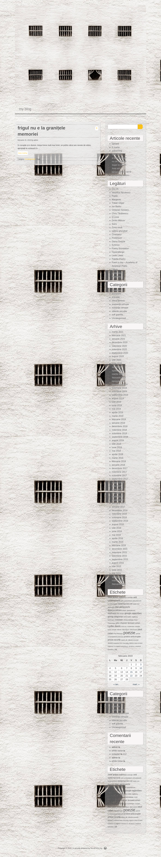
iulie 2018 (116, 444)
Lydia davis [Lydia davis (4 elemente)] (114, 626)
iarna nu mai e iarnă (121, 172)
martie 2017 (117, 500)
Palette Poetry (119, 259)
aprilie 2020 (117, 370)
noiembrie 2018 (119, 430)
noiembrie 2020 (119, 346)
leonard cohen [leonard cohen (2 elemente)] (134, 623)
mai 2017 (116, 493)
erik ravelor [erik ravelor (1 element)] (120, 613)
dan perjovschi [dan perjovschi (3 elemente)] (122, 607)
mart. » (136, 684)
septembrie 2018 (120, 437)
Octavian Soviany (120, 210)
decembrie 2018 (120, 426)
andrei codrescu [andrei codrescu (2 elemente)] (120, 597)
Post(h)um (117, 238)
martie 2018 (117, 458)
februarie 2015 (119, 584)
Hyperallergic (118, 252)
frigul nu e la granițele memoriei (41, 131)
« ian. (116, 684)
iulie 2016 (116, 528)
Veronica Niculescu (121, 192)
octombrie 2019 (119, 391)
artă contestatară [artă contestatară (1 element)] (126, 601)
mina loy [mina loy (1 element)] (124, 626)
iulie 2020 (116, 360)
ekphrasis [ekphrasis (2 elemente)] (112, 613)
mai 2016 (116, 535)
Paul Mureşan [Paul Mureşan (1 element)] (118, 633)
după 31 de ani (119, 165)
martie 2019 (117, 416)
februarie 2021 (119, 335)
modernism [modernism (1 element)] (130, 626)
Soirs (114, 224)
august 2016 (118, 524)
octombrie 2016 (119, 517)
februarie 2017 (119, 503)
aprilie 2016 (117, 538)
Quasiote (116, 276)
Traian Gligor (118, 203)
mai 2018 (116, 451)
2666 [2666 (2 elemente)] (110, 597)
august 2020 (118, 356)
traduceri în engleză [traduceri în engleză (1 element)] (114, 646)
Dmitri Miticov (118, 220)
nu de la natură (119, 161)
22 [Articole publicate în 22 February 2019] (131, 676)
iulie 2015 (116, 566)
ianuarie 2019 (118, 423)
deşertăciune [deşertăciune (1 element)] (131, 610)
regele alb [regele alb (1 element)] (124, 640)
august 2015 (118, 563)
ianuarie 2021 (118, 339)
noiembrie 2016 (119, 514)
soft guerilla (117, 315)
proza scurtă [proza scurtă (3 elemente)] (114, 640)
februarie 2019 (119, 419)
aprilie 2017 (117, 496)
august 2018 (118, 440)
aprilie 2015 (117, 577)
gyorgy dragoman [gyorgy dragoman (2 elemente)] (115, 617)
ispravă (115, 144)
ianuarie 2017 (118, 507)
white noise (117, 751)
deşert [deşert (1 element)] (124, 610)
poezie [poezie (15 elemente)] (129, 632)
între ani (116, 168)
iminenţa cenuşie (120, 308)
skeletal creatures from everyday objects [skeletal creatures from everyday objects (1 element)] (121, 643)
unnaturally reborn (120, 175)
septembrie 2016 (120, 521)
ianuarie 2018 (118, 465)
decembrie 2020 (120, 342)
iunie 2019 (117, 405)
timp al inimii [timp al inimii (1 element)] (138, 643)
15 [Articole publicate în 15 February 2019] (131, 672)
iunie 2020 (117, 363)
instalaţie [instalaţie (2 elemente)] (119, 620)
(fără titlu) (116, 154)
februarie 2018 (119, 461)
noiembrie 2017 (119, 472)
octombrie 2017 (119, 475)
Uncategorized (30, 159)
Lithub (115, 269)
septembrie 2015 (120, 559)
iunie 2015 (117, 570)
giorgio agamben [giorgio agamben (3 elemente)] (133, 613)
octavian (116, 754)
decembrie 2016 (120, 510)
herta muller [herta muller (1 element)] (127, 617)
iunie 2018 (117, 447)
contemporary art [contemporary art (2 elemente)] (125, 604)
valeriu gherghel (119, 231)
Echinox (116, 245)
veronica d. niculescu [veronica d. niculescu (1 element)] (128, 646)
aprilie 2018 (117, 454)
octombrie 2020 (119, 349)
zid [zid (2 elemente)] (115, 649)
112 (125, 754)
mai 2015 (116, 573)
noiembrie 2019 (119, 388)
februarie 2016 (119, 545)
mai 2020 (116, 367)
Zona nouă (117, 227)
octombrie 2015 (119, 556)
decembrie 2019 (120, 384)
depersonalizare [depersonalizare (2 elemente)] (115, 610)
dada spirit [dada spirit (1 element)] (111, 607)
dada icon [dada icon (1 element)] (136, 604)
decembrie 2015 (120, 549)
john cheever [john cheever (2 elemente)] (121, 623)
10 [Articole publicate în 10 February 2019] (141, 668)
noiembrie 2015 (119, 552)
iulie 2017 (116, 486)
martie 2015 (117, 580)
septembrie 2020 (120, 353)
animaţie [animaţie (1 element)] (130, 597)
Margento (116, 199)
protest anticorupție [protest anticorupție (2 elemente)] (132, 637)
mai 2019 (116, 409)
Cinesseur (117, 234)
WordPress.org (96, 848)
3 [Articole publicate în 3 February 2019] (140, 664)
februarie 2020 (119, 377)
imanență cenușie (120, 304)
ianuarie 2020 (118, 381)
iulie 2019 (116, 402)
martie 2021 (117, 332)
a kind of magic (119, 158)
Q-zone (115, 217)
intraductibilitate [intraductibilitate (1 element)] (128, 620)
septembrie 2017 (120, 479)
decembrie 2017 (120, 468)
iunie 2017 (117, 489)
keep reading (22, 153)
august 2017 (118, 482)
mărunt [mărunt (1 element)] (119, 629)
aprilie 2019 (117, 412)
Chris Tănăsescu (120, 213)
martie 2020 (117, 374)
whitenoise (117, 273)
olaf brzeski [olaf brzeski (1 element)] (133, 629)
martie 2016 (117, 542)
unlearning (117, 151)
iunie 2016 (117, 531)
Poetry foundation (120, 248)
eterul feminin (118, 301)
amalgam (116, 290)
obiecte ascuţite (119, 311)
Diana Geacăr (118, 241)
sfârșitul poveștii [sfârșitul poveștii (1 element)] (133, 640)
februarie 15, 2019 (24, 140)
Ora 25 (115, 189)
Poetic (115, 196)
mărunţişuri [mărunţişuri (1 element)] (125, 629)
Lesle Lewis (117, 255)
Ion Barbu (116, 206)
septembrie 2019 (120, 395)
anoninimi (116, 294)
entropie (116, 297)
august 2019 (118, 398)
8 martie (116, 147)
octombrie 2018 (119, 433)
